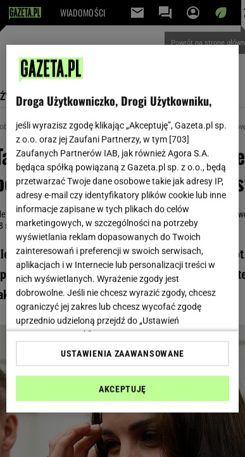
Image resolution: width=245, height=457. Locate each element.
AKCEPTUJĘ (122, 389)
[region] (122, 228)
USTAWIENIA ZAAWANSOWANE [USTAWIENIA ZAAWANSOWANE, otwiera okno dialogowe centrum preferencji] (122, 354)
